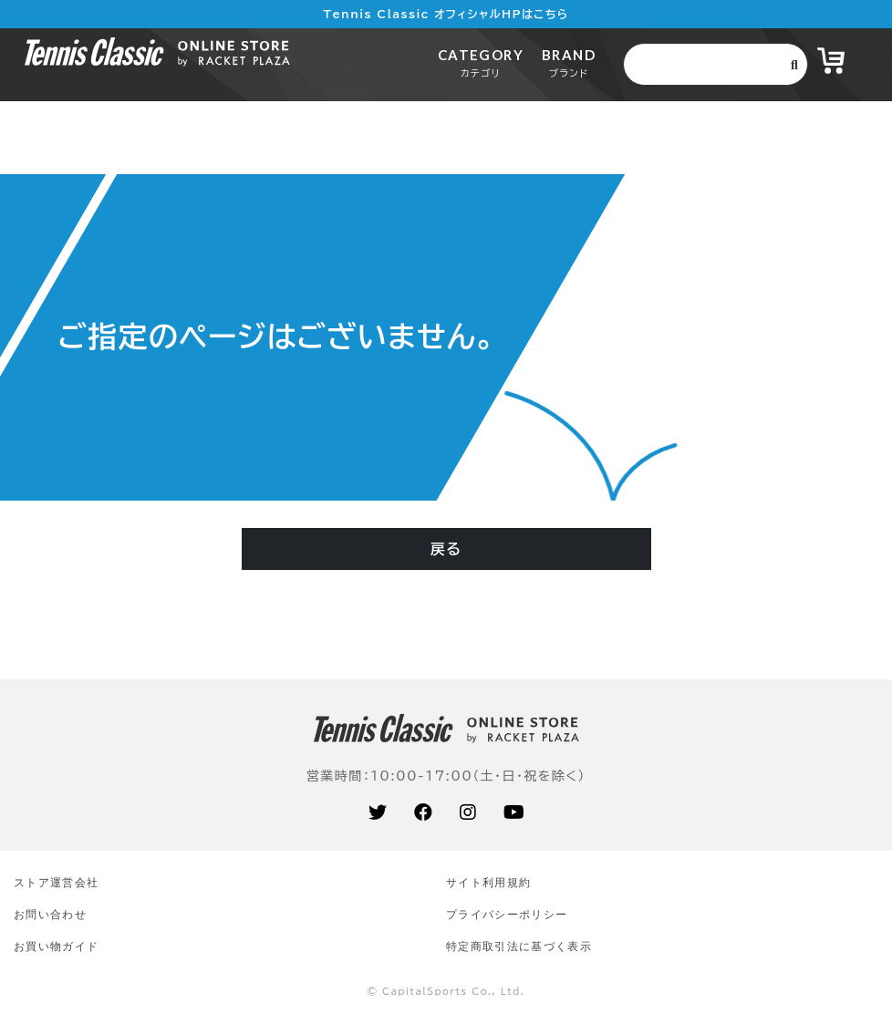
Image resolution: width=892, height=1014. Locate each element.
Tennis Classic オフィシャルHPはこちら (446, 13)
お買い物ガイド (56, 946)
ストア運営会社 (56, 882)
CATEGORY (481, 62)
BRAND (569, 62)
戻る (446, 549)
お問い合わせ (50, 914)
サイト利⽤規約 (488, 882)
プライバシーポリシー (506, 914)
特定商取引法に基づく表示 (519, 946)
